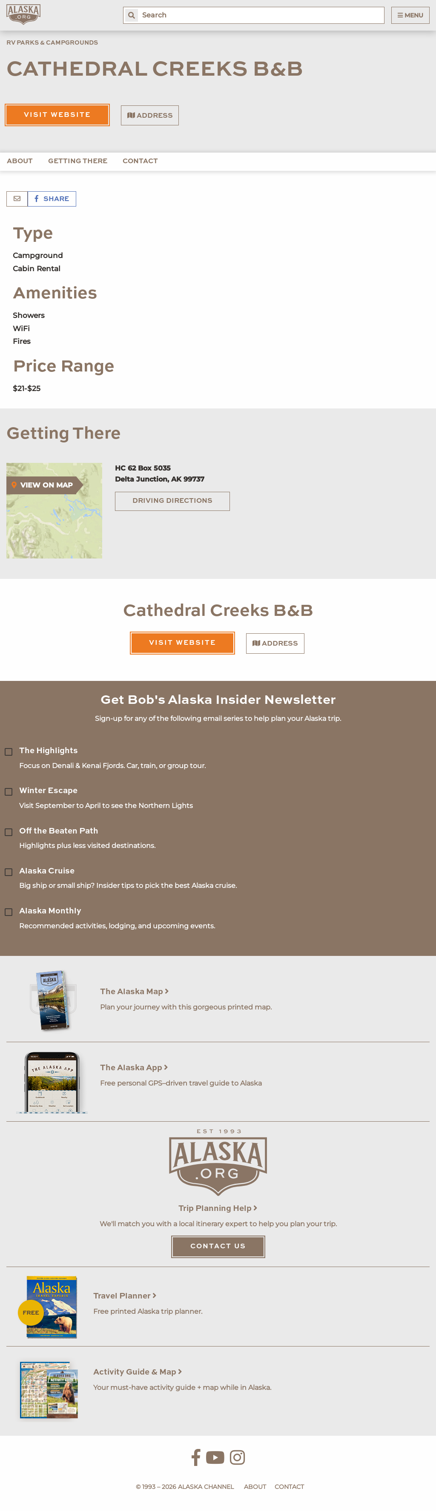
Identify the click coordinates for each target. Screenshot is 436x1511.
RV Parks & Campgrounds (52, 43)
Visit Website (57, 115)
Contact (140, 161)
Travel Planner (125, 1296)
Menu (410, 15)
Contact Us (218, 1246)
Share (52, 199)
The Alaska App (134, 1068)
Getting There (77, 161)
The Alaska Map (134, 992)
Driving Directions (172, 501)
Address (150, 115)
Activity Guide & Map (137, 1372)
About (20, 161)
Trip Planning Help (218, 1209)
